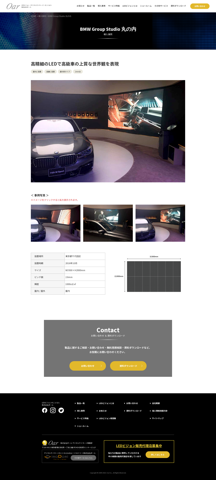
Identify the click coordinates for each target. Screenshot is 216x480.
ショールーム (146, 5)
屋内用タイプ (65, 71)
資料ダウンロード (178, 5)
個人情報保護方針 (160, 410)
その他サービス (161, 5)
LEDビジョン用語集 (107, 418)
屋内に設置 (37, 71)
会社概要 (156, 403)
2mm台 (78, 71)
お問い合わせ (200, 6)
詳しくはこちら (157, 454)
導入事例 (101, 5)
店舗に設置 (50, 71)
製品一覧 (91, 5)
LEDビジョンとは (129, 5)
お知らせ (80, 5)
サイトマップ (158, 418)
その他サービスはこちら (83, 458)
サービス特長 (114, 5)
